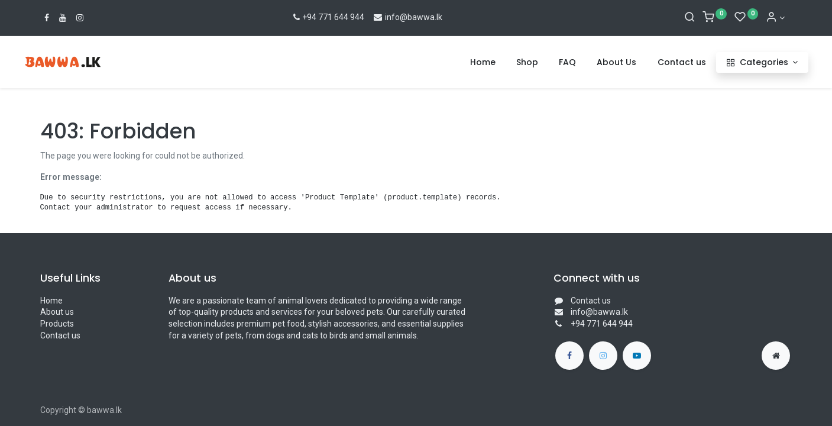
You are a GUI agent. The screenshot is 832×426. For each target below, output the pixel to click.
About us (57, 312)
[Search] (689, 17)
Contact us (60, 335)
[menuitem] (466, 62)
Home (51, 300)
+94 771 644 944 (328, 17)
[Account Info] (775, 17)
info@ (390, 17)
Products (57, 323)
